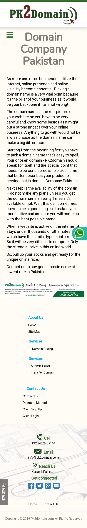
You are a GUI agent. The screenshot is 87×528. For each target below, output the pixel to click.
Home (32, 325)
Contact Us (30, 396)
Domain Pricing (42, 349)
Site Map (34, 331)
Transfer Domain (42, 372)
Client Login (31, 416)
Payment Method (35, 403)
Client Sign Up (32, 409)
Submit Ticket (40, 366)
